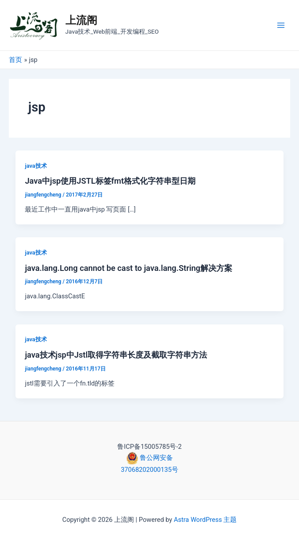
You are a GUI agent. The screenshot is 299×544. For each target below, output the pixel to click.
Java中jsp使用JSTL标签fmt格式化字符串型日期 (110, 180)
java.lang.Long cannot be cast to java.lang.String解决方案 (128, 268)
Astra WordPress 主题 (205, 520)
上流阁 (81, 20)
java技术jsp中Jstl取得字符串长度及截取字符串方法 (116, 354)
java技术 (35, 165)
